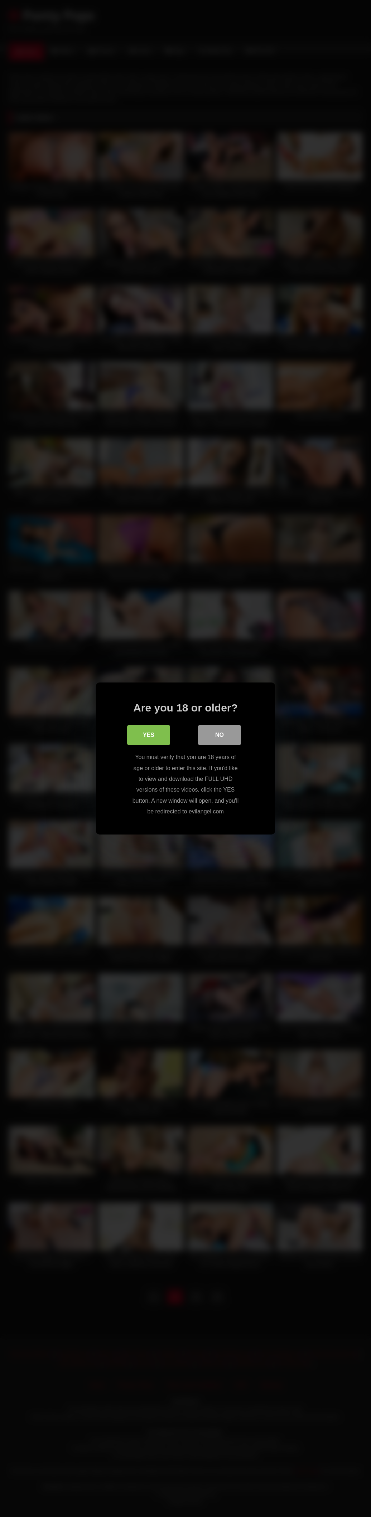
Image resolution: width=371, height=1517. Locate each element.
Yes (148, 735)
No (219, 735)
